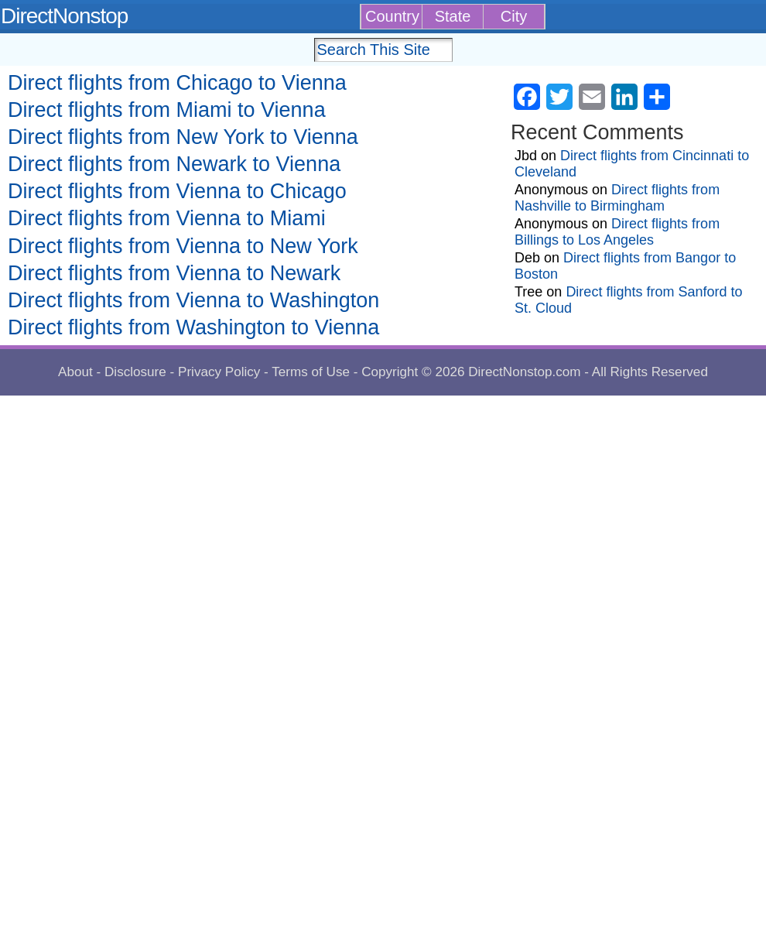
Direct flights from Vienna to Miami (167, 218)
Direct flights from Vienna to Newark (174, 273)
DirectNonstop (64, 16)
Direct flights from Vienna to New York (183, 246)
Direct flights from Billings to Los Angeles (617, 232)
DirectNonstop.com (524, 372)
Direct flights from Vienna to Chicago (177, 191)
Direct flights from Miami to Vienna (167, 110)
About (75, 372)
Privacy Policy (219, 372)
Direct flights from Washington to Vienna (193, 327)
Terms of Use (311, 372)
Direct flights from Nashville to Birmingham (617, 198)
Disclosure (135, 372)
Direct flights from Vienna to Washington (193, 300)
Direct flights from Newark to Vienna (174, 164)
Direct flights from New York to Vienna (183, 137)
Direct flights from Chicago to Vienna (177, 82)
